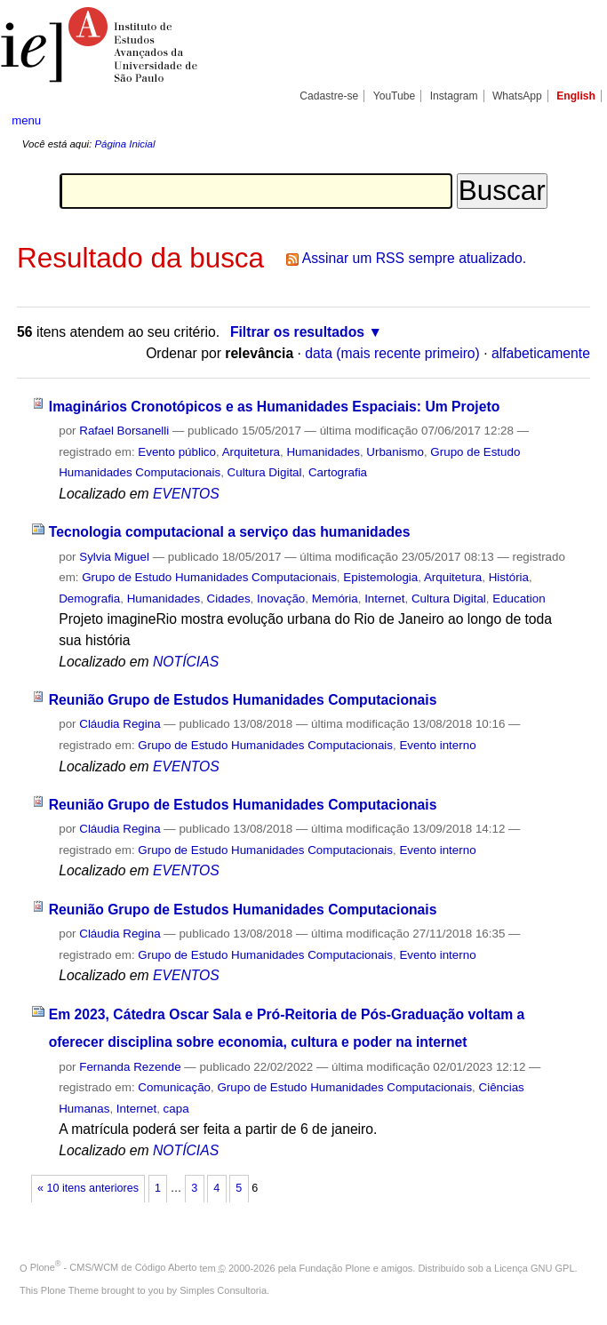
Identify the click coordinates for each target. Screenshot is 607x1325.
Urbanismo (395, 452)
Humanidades (322, 452)
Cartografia (337, 472)
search (564, 120)
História (509, 577)
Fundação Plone (335, 1267)
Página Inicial (124, 144)
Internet (384, 598)
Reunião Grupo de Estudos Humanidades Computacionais (243, 699)
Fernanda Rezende (129, 1067)
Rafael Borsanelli (124, 430)
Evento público (177, 452)
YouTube (394, 96)
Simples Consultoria (223, 1290)
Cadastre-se (329, 96)
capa (176, 1108)
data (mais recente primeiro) (392, 353)
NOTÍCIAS (186, 661)
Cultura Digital (265, 472)
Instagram (454, 96)
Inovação (281, 598)
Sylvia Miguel (114, 556)
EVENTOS (186, 493)
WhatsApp (517, 96)
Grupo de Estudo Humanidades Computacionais (209, 577)
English (575, 96)
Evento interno (437, 745)
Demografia (89, 598)
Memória (335, 598)
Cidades (229, 598)
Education (518, 598)
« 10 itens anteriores (88, 1188)
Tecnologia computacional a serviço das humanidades (230, 531)
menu (26, 120)
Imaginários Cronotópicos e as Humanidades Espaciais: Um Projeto (274, 406)
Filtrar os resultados (297, 331)
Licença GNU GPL (534, 1267)
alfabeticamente (540, 353)
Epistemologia (380, 577)
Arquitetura (251, 452)
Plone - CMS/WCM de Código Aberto (113, 1267)
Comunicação (174, 1087)
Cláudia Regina (119, 723)
